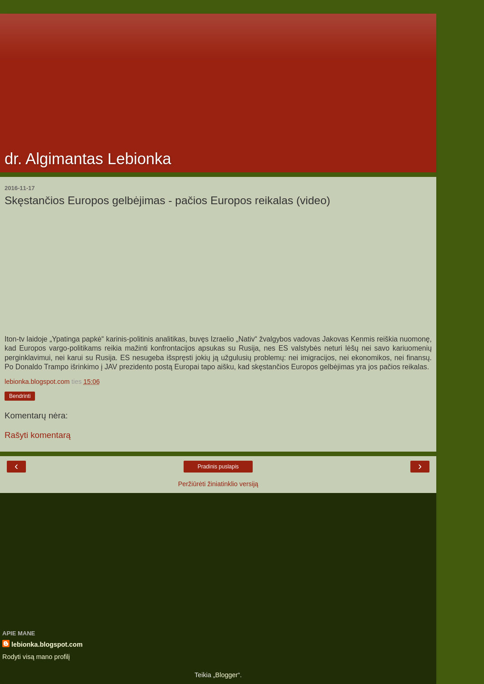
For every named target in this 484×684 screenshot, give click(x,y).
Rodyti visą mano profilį (36, 656)
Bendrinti (19, 396)
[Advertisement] (218, 77)
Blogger (226, 675)
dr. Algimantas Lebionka (88, 158)
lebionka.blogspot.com (47, 644)
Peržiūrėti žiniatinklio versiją (218, 484)
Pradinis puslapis (218, 466)
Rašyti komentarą (38, 435)
